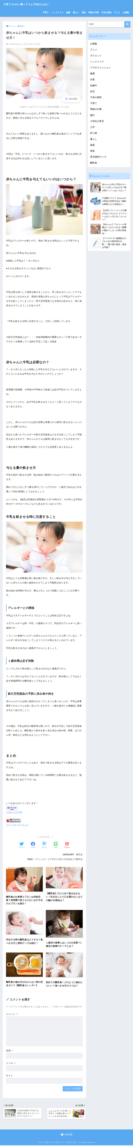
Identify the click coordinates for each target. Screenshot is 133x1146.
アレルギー (42, 859)
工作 (92, 128)
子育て (46, 12)
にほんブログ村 (14, 812)
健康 (68, 12)
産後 (92, 146)
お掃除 (126, 12)
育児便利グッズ (98, 158)
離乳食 (79, 854)
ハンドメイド (57, 12)
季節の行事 (93, 12)
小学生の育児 (97, 122)
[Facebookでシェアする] (32, 845)
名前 (10, 1051)
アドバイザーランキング (17, 824)
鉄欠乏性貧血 (65, 859)
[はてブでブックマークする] (44, 845)
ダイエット (96, 56)
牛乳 (53, 859)
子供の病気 (106, 12)
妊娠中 (93, 86)
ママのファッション (100, 68)
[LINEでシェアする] (56, 845)
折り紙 (93, 134)
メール (11, 1063)
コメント (12, 1014)
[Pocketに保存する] (67, 845)
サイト (9, 1076)
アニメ (117, 12)
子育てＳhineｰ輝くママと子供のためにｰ (33, 4)
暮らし (76, 12)
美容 (84, 12)
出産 (92, 80)
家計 (92, 116)
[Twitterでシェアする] (21, 845)
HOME (67, 1135)
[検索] (127, 24)
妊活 (92, 92)
